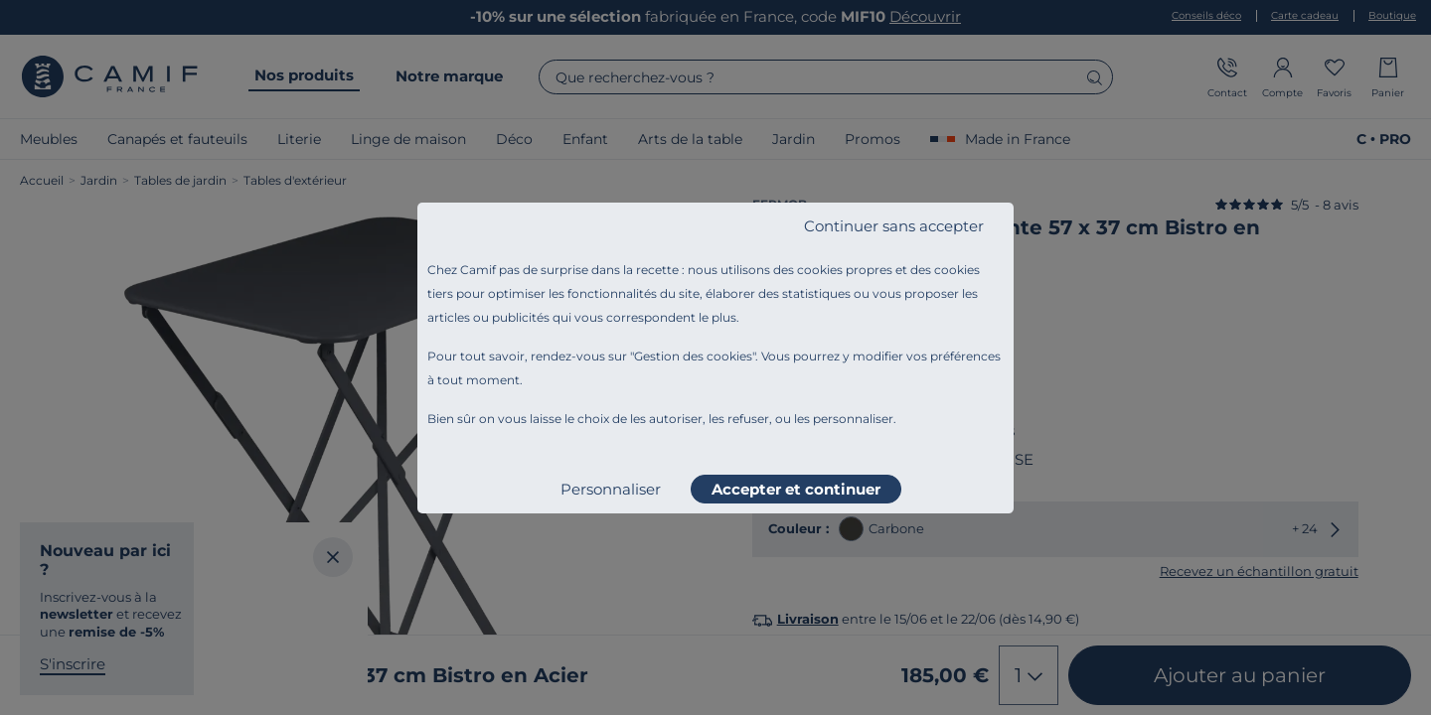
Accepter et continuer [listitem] (796, 489)
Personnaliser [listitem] (610, 489)
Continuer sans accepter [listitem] (894, 225)
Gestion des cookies (693, 356)
